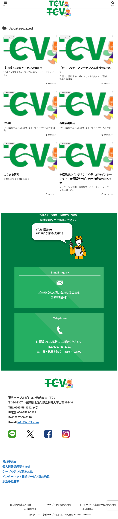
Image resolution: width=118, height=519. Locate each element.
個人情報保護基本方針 (16, 466)
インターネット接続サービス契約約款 (25, 476)
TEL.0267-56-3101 (59, 346)
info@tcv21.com (28, 422)
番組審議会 (9, 461)
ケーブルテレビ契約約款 (17, 471)
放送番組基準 (10, 481)
